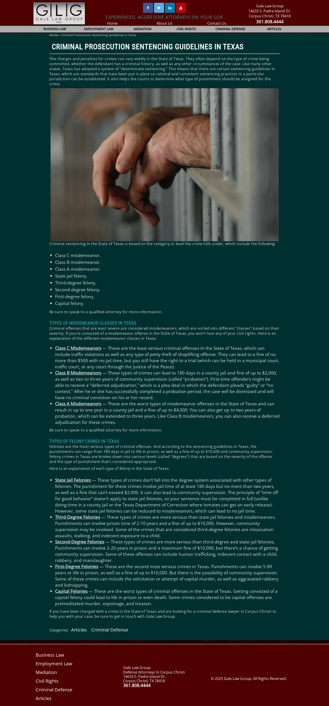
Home (112, 23)
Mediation (142, 29)
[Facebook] (148, 8)
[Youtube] (181, 8)
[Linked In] (170, 8)
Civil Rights (186, 29)
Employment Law (98, 29)
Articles (274, 29)
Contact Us (216, 23)
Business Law (55, 29)
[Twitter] (159, 8)
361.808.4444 (270, 22)
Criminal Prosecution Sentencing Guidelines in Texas (148, 47)
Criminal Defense (230, 29)
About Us (164, 23)
